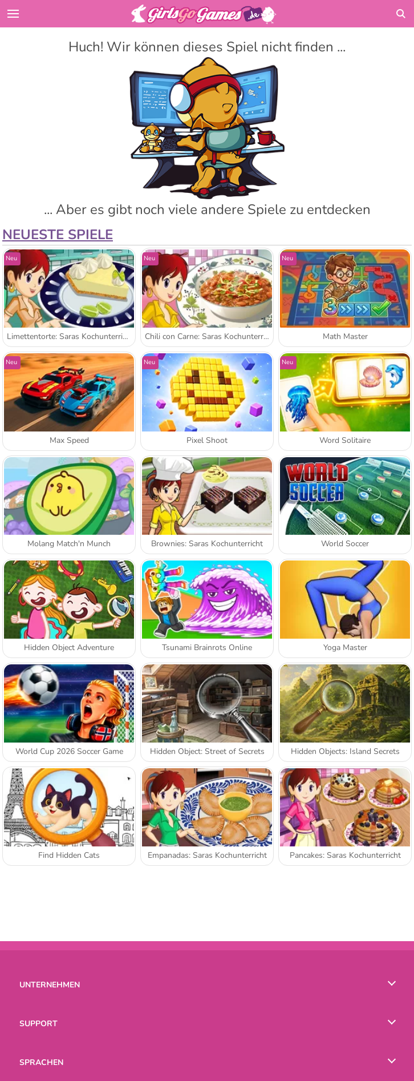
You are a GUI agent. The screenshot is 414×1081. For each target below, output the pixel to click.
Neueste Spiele (57, 234)
